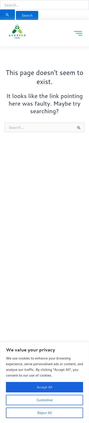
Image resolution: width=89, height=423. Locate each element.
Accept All (44, 387)
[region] (44, 382)
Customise (44, 400)
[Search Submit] (7, 14)
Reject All (44, 412)
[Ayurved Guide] (17, 32)
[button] (85, 4)
